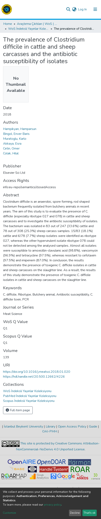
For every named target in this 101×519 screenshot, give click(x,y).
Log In (82, 9)
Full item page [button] (18, 410)
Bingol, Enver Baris (16, 134)
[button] (74, 9)
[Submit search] (68, 9)
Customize (9, 513)
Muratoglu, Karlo (14, 138)
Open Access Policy (72, 426)
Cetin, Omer (11, 148)
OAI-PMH (50, 431)
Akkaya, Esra (12, 143)
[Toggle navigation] (95, 9)
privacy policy (52, 505)
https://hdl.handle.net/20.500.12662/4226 (34, 376)
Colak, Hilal (11, 153)
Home (7, 24)
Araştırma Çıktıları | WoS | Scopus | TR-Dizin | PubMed (37, 24)
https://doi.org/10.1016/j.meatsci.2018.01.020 (36, 371)
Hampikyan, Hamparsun (19, 129)
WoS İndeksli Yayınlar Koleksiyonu (28, 28)
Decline (75, 513)
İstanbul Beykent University (23, 426)
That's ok (89, 513)
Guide (93, 426)
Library (50, 426)
